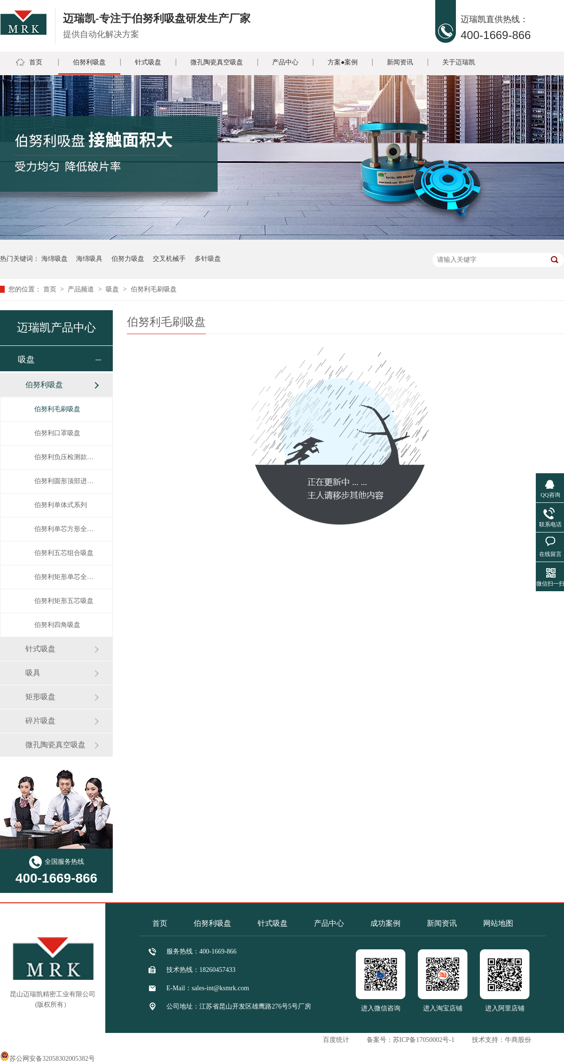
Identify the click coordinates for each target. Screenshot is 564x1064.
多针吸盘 (208, 258)
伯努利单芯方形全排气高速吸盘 (64, 528)
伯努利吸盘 (89, 62)
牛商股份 (518, 1039)
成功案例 (385, 923)
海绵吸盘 (54, 258)
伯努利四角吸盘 (57, 624)
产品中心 (285, 62)
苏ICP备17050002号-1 (423, 1039)
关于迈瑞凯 (458, 62)
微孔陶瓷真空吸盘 (216, 62)
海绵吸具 (89, 258)
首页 (35, 62)
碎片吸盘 (40, 721)
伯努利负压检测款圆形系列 (64, 457)
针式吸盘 (148, 62)
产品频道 (82, 289)
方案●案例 (343, 62)
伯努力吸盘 (127, 258)
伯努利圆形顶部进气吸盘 (64, 481)
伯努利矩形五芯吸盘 (64, 600)
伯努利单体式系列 (60, 505)
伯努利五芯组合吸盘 (64, 552)
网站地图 (498, 923)
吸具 (32, 673)
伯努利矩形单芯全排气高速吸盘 (64, 576)
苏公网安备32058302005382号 (47, 1058)
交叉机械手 (169, 258)
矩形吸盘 (40, 697)
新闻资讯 (400, 62)
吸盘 (113, 289)
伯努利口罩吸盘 (57, 433)
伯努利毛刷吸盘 (154, 289)
